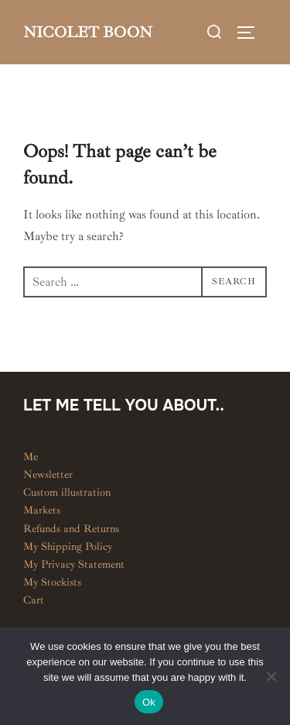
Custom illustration (67, 492)
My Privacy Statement (74, 564)
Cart (33, 599)
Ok (148, 702)
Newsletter (48, 474)
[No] (270, 676)
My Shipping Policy (67, 546)
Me (30, 456)
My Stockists (52, 582)
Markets (41, 510)
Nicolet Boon (87, 32)
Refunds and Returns (71, 528)
